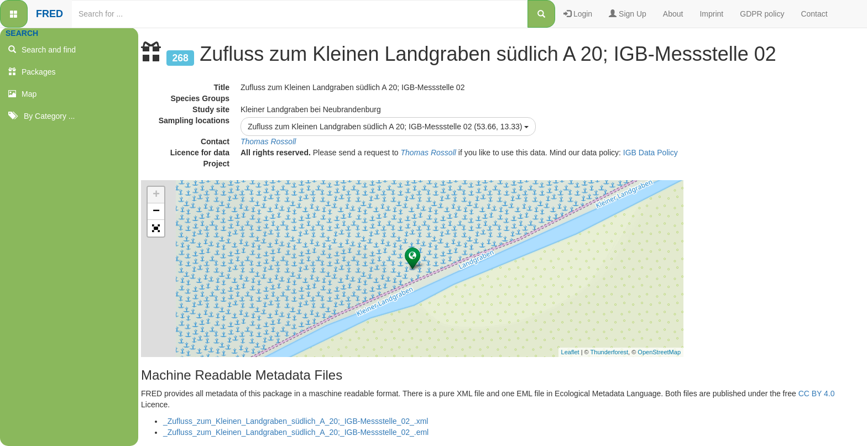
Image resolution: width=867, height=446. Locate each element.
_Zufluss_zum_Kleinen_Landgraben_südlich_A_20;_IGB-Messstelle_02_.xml (295, 421)
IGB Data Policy (650, 152)
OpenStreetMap (659, 352)
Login (577, 13)
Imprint (711, 13)
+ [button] (156, 195)
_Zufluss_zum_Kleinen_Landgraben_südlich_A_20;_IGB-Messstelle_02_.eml (296, 432)
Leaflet (570, 352)
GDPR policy (762, 13)
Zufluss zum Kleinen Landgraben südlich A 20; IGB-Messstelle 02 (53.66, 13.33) (388, 126)
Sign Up (627, 13)
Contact (814, 13)
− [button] (156, 211)
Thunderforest (609, 352)
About (673, 13)
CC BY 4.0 (816, 393)
